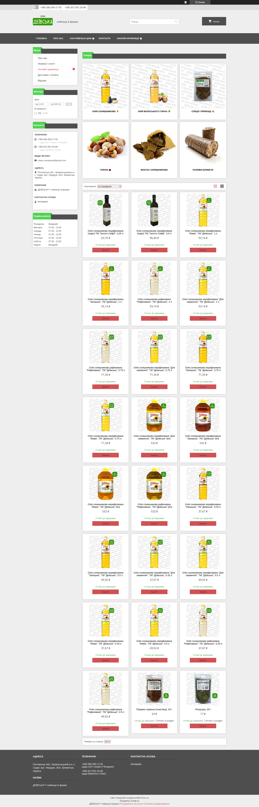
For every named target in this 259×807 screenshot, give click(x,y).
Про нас (58, 38)
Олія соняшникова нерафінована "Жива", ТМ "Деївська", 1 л (203, 232)
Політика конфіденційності (157, 804)
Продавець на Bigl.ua (129, 801)
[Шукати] (176, 22)
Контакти (104, 38)
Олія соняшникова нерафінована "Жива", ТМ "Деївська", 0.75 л (105, 437)
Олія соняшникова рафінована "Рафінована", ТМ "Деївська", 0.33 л (203, 642)
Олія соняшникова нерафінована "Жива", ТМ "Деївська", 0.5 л (154, 642)
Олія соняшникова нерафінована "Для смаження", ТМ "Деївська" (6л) (154, 437)
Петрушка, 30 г (203, 709)
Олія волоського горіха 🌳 (154, 111)
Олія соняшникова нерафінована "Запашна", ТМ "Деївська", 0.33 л (203, 505)
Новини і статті (46, 63)
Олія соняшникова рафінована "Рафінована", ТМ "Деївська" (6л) (154, 505)
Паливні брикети (203, 170)
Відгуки (42, 80)
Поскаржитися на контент (132, 804)
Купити (105, 250)
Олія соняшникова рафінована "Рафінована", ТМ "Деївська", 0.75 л (105, 369)
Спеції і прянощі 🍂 (203, 111)
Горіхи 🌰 (105, 170)
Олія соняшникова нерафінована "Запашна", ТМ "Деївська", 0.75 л (203, 369)
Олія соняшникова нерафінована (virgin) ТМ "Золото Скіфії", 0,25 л (105, 232)
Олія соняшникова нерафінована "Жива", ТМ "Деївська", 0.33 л (105, 642)
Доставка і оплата (48, 74)
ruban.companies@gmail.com (52, 160)
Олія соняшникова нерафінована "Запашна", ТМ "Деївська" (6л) (203, 437)
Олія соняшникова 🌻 (105, 111)
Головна (41, 38)
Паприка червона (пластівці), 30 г (154, 709)
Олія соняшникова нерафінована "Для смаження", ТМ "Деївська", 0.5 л (202, 574)
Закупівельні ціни (81, 38)
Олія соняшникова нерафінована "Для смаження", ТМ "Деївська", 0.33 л (154, 574)
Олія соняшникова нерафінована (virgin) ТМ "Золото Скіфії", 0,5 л (154, 232)
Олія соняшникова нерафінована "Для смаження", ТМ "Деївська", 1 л (202, 300)
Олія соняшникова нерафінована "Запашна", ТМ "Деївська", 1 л (105, 300)
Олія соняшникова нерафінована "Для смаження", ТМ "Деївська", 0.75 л (154, 369)
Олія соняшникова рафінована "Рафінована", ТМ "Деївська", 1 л (154, 300)
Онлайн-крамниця (128, 38)
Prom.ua (145, 798)
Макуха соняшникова (154, 170)
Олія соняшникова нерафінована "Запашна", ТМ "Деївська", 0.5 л (105, 574)
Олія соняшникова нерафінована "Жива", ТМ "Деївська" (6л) (105, 505)
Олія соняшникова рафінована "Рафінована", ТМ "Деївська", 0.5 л (105, 710)
